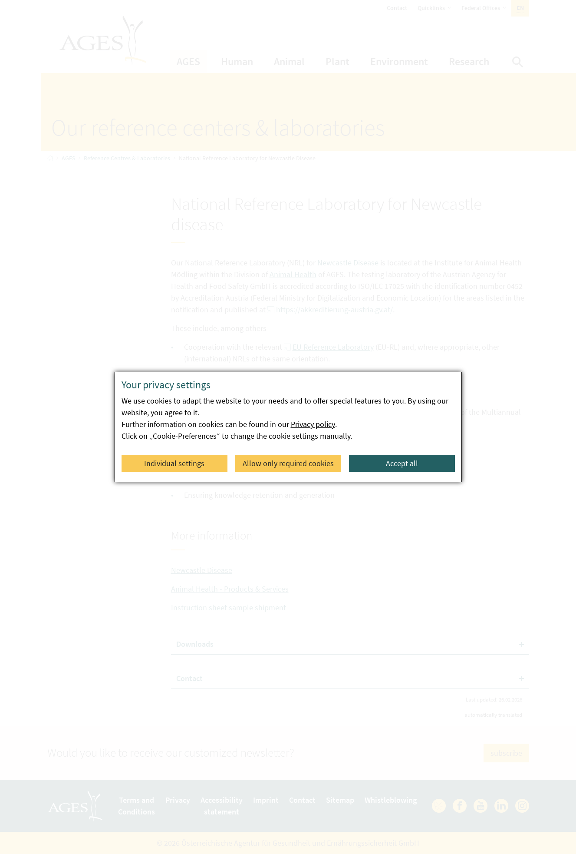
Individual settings (174, 463)
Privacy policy (313, 424)
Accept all (402, 463)
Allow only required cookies (288, 463)
